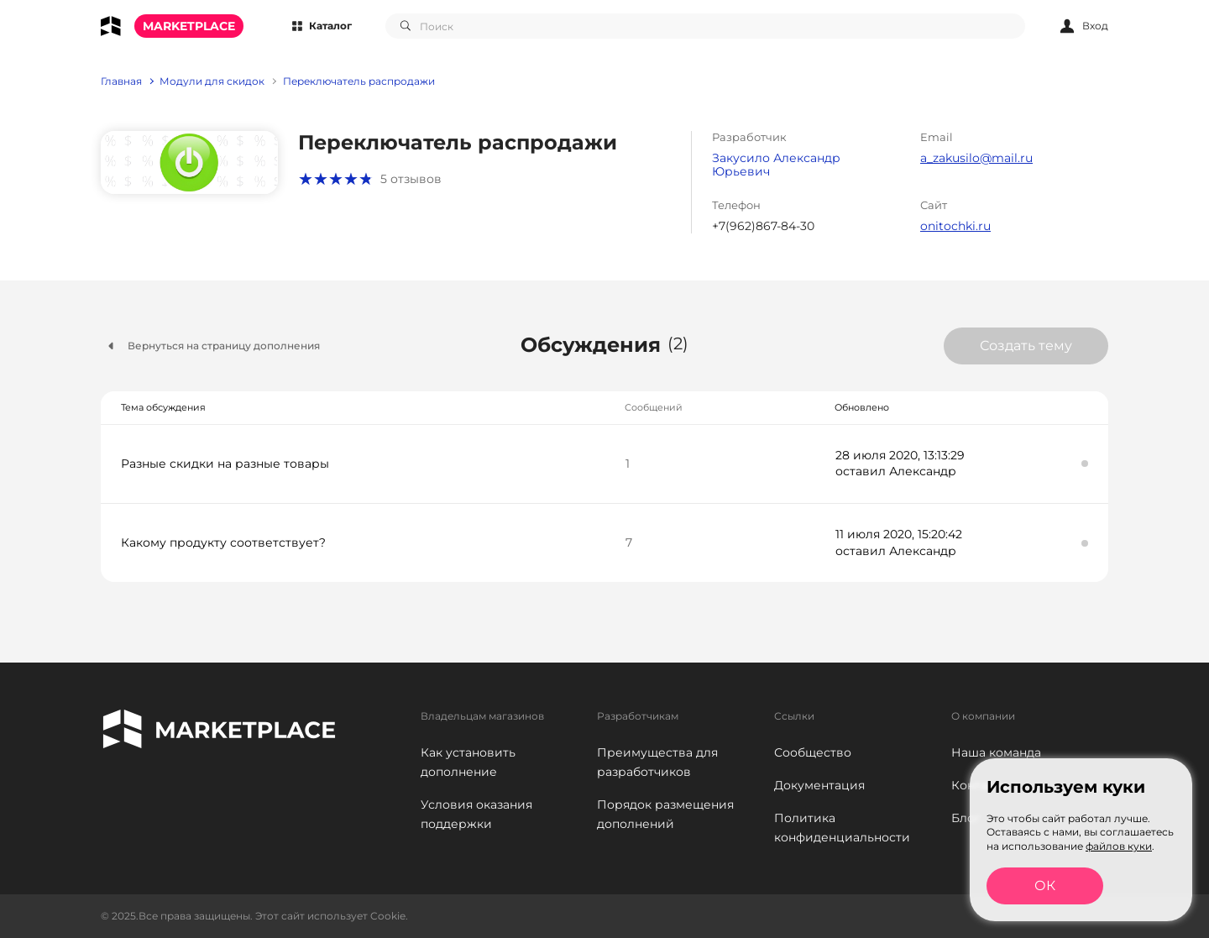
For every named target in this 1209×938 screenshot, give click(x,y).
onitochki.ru (955, 225)
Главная (121, 81)
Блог (966, 817)
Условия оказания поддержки (476, 814)
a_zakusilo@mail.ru (976, 157)
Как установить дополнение (468, 762)
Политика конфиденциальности (842, 827)
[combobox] (705, 26)
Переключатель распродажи (359, 81)
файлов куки (1119, 846)
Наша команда (996, 752)
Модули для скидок (212, 81)
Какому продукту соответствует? (223, 542)
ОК (1044, 885)
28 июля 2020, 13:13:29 (900, 455)
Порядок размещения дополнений (665, 814)
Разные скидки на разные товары (225, 463)
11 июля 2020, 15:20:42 (898, 534)
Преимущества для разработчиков (657, 762)
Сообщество (812, 752)
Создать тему (1026, 346)
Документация (819, 785)
